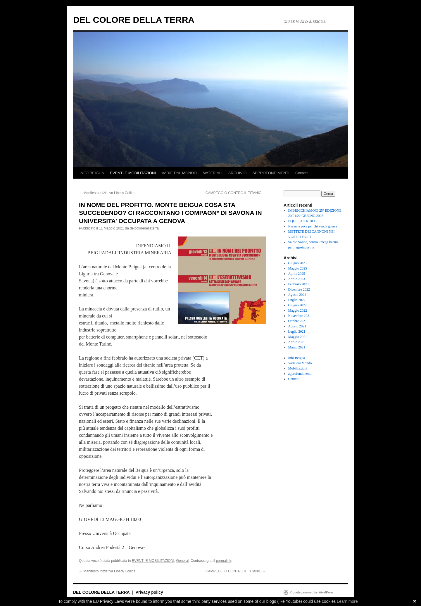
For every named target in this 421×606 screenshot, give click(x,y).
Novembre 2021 (299, 316)
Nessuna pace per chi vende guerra (312, 226)
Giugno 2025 (297, 263)
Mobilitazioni (297, 368)
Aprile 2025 (296, 274)
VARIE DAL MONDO (179, 173)
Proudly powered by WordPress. (311, 592)
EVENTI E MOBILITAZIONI (133, 173)
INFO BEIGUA (92, 173)
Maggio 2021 (297, 337)
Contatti (301, 173)
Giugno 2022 (297, 305)
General (182, 561)
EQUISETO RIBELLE (304, 221)
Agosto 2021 (297, 326)
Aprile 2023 (296, 279)
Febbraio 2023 (298, 284)
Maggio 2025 (297, 268)
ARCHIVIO (237, 173)
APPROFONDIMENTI (270, 173)
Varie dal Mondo (300, 363)
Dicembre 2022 (299, 289)
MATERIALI (212, 173)
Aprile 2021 (296, 342)
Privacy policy (149, 592)
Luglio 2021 (297, 331)
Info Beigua (296, 358)
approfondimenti (300, 374)
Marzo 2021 (296, 347)
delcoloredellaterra (144, 228)
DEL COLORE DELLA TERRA (133, 20)
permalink (223, 561)
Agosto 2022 (297, 295)
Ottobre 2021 (297, 321)
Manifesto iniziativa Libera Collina (107, 193)
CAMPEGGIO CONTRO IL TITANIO (236, 193)
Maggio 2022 (297, 310)
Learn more (347, 601)
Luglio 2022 (297, 300)
